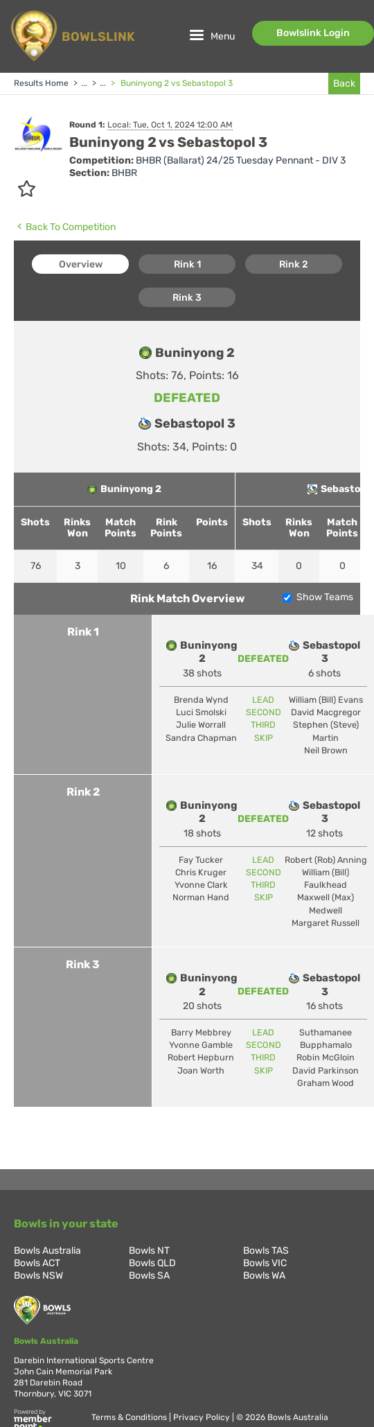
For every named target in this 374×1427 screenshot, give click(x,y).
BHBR (124, 173)
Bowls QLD (152, 1263)
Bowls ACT (37, 1263)
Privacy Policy (202, 1417)
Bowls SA (149, 1275)
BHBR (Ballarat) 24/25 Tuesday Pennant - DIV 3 (241, 160)
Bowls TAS (266, 1251)
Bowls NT (149, 1251)
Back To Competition (65, 226)
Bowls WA (264, 1275)
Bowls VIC (265, 1263)
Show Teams (324, 597)
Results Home (41, 83)
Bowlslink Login (313, 33)
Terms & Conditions (130, 1417)
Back (344, 83)
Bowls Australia (47, 1251)
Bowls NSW (38, 1275)
